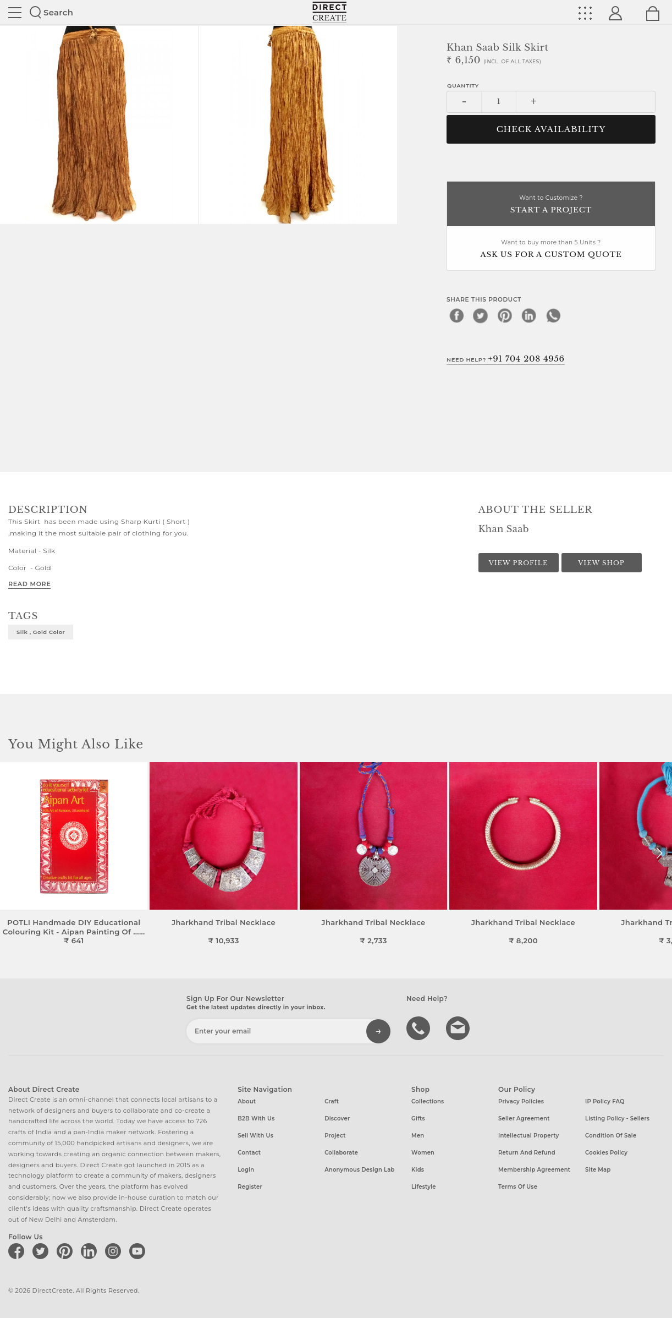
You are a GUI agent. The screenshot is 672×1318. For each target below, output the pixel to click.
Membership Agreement (534, 1169)
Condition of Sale (610, 1135)
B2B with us (256, 1118)
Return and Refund (526, 1152)
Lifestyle (423, 1186)
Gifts (418, 1118)
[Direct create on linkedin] (91, 1251)
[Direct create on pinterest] (66, 1251)
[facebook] (456, 315)
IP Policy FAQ (605, 1101)
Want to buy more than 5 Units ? (551, 249)
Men (417, 1135)
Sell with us (255, 1135)
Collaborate (341, 1152)
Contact (249, 1152)
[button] (659, 853)
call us (419, 1027)
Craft (331, 1101)
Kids (417, 1169)
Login (246, 1169)
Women (422, 1152)
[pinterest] (505, 315)
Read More (29, 584)
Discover (337, 1118)
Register (250, 1186)
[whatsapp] (553, 315)
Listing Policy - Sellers (617, 1118)
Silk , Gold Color (40, 631)
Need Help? (506, 359)
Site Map (597, 1169)
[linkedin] (529, 315)
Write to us (459, 1027)
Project (334, 1135)
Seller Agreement (524, 1118)
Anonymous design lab (359, 1169)
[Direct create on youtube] (139, 1251)
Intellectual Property (528, 1135)
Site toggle (14, 12)
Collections (427, 1101)
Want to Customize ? (551, 205)
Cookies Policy (606, 1152)
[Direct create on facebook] (18, 1251)
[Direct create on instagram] (115, 1251)
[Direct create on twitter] (42, 1251)
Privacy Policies (521, 1101)
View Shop (601, 563)
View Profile (518, 563)
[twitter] (481, 315)
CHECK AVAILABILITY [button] (551, 129)
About (247, 1101)
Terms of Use (517, 1186)
